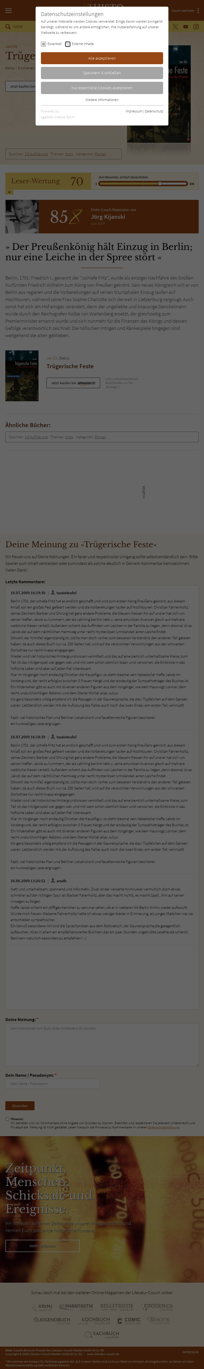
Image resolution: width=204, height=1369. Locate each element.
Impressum (134, 111)
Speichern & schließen (102, 72)
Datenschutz (154, 111)
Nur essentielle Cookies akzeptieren (102, 87)
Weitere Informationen (102, 99)
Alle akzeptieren (102, 58)
